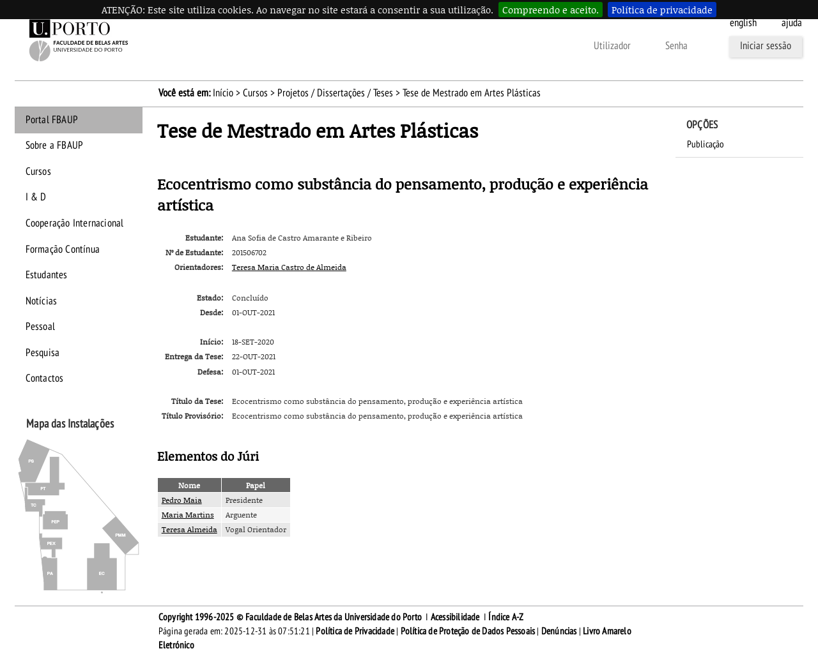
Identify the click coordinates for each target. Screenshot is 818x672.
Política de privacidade (662, 9)
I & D (36, 197)
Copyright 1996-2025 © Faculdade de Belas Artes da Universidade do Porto (290, 617)
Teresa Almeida (189, 529)
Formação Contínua (63, 249)
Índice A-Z (505, 617)
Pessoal (40, 326)
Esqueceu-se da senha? (390, 46)
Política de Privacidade (355, 631)
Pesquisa (43, 353)
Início (223, 93)
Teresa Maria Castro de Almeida (289, 267)
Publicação (706, 144)
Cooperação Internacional (75, 223)
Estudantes (47, 275)
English (743, 23)
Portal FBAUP (52, 120)
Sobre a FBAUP (55, 145)
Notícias (42, 301)
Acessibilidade (455, 617)
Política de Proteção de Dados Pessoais (468, 631)
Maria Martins (188, 514)
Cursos (255, 93)
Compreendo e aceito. (550, 9)
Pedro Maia (182, 500)
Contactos (45, 378)
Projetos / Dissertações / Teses (335, 93)
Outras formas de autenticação (514, 46)
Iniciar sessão (765, 46)
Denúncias (559, 631)
